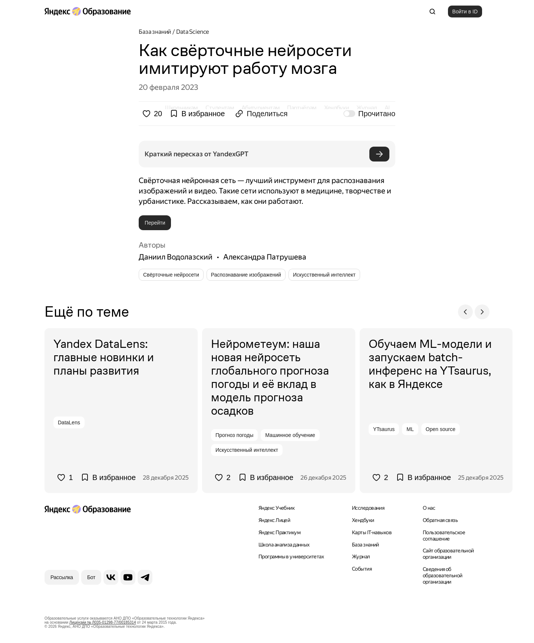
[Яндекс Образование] (87, 11)
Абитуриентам (260, 11)
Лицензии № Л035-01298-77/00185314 (102, 622)
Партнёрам (301, 11)
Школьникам (181, 11)
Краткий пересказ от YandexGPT (196, 154)
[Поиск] (432, 11)
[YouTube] (128, 576)
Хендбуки (336, 11)
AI (387, 11)
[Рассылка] (61, 576)
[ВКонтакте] (110, 576)
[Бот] (91, 576)
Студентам (219, 11)
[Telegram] (145, 576)
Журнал (366, 11)
